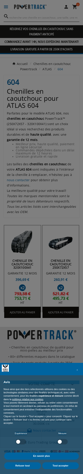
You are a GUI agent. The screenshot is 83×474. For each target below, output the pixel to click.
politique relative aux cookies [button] (27, 399)
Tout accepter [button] (60, 465)
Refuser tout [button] (22, 465)
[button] (77, 369)
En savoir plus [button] (41, 456)
